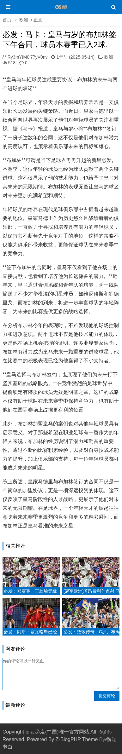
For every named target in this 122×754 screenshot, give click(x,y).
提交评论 (107, 696)
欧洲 (23, 19)
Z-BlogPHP (68, 739)
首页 (7, 19)
